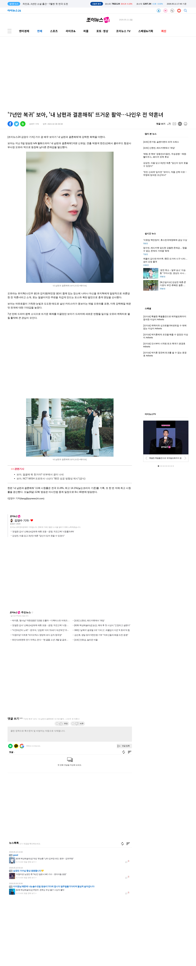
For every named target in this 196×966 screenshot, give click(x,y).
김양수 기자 (21, 520)
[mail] (174, 123)
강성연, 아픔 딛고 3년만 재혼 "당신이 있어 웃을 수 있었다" (38, 536)
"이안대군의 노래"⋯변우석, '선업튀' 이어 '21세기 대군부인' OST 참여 (43, 630)
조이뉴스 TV (123, 31)
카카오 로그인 (16, 746)
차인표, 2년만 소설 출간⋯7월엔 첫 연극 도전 (45, 4)
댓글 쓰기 (160, 124)
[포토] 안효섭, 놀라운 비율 (86, 640)
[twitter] (16, 123)
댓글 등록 (126, 746)
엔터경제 (24, 31)
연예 (39, 31)
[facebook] (10, 123)
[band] (22, 123)
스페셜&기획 (145, 31)
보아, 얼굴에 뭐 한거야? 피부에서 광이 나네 (40, 474)
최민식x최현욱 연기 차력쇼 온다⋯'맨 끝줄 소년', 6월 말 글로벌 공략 (42, 640)
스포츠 (54, 31)
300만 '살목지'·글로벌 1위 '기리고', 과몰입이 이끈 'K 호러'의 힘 (102, 630)
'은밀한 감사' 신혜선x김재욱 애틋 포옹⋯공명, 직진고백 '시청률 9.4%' (43, 531)
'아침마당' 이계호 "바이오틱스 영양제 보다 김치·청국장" (37, 635)
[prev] (146, 458)
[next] (185, 458)
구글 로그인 (22, 746)
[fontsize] (169, 123)
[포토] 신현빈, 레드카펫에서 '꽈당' (89, 620)
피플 (86, 31)
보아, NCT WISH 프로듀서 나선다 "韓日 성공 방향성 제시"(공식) (51, 478)
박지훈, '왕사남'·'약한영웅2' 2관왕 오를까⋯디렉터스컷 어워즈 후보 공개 (44, 620)
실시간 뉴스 (150, 233)
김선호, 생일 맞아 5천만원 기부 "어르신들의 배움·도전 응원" (101, 635)
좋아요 (31, 520)
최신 (163, 31)
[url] (180, 123)
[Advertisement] (36, 74)
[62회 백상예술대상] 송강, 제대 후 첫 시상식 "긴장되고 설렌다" (102, 625)
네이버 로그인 (10, 746)
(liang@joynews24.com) (32, 498)
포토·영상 (102, 31)
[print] (185, 123)
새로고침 (32, 612)
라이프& (71, 31)
